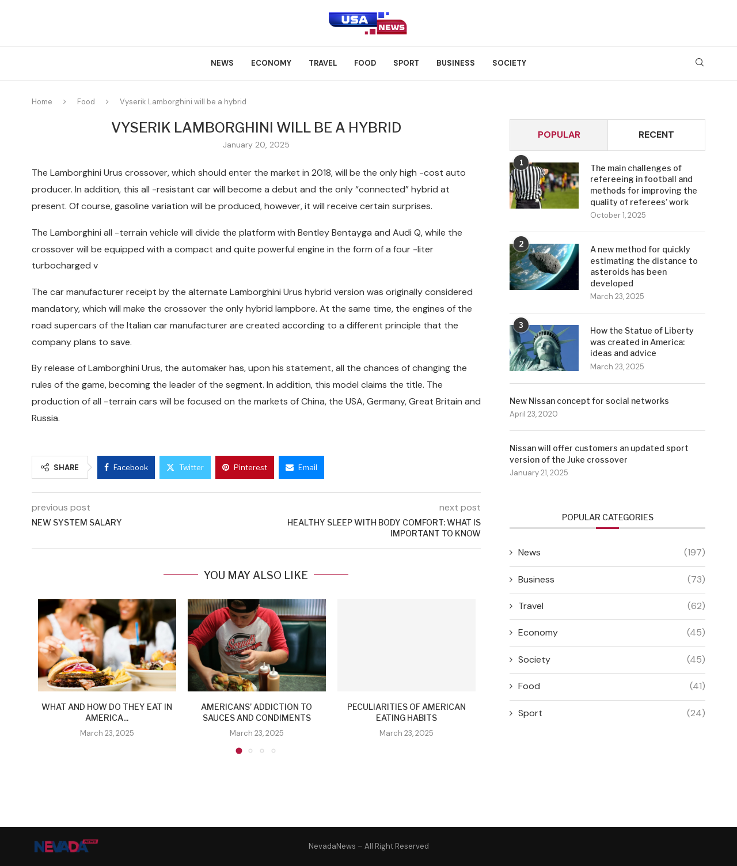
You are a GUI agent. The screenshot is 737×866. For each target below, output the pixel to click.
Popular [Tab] (559, 134)
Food (365, 63)
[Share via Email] (301, 467)
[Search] (699, 63)
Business (455, 63)
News (222, 63)
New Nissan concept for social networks (589, 401)
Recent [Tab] (656, 134)
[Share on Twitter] (185, 467)
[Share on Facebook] (126, 467)
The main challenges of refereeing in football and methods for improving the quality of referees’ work (643, 185)
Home (42, 102)
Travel (323, 63)
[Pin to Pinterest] (244, 467)
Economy (271, 63)
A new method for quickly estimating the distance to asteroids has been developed (644, 266)
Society (509, 63)
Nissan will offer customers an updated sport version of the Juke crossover (599, 453)
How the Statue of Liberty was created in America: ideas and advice (642, 342)
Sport (406, 63)
